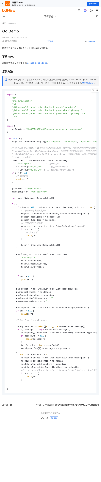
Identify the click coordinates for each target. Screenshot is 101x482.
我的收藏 (91, 41)
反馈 (54, 432)
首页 (4, 23)
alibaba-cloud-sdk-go (37, 63)
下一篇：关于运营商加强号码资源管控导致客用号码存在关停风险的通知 (67, 418)
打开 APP (92, 4)
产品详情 (49, 41)
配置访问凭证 (88, 83)
